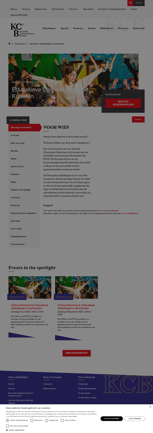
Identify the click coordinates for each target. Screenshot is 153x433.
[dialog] (76, 216)
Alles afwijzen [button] (135, 419)
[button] (51, 430)
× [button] (150, 407)
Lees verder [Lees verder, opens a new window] (73, 416)
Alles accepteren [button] (111, 419)
